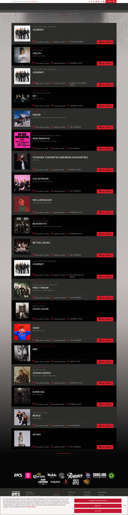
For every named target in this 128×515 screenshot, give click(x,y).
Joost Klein (40, 309)
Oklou (37, 53)
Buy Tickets (33, 1)
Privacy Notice (31, 507)
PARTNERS (56, 495)
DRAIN (36, 114)
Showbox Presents (14, 6)
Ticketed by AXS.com (62, 14)
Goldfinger (41, 178)
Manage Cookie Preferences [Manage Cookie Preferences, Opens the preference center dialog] (98, 500)
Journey (38, 29)
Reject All (98, 506)
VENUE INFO (86, 492)
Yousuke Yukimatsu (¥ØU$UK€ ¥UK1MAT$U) (60, 157)
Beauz (37, 415)
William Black (42, 200)
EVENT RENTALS (102, 492)
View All (113, 14)
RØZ (35, 349)
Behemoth (40, 223)
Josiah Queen (42, 373)
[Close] (125, 505)
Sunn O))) (38, 392)
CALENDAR (57, 492)
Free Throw (41, 287)
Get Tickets (105, 319)
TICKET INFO (72, 492)
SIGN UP (70, 495)
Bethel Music (41, 242)
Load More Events (64, 453)
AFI (34, 96)
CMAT (36, 328)
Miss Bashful (41, 138)
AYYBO (37, 434)
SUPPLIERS (101, 495)
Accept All (98, 511)
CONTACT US (87, 495)
